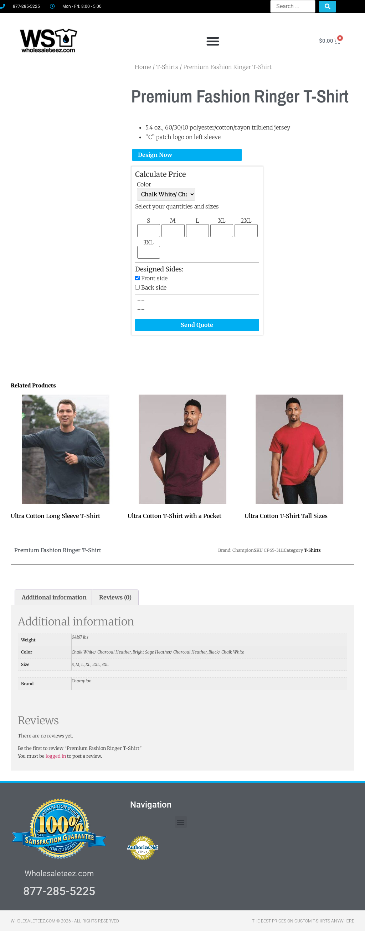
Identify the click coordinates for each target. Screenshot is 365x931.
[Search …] (292, 6)
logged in (56, 755)
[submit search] (327, 6)
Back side (153, 286)
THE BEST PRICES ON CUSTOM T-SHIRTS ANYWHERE (303, 920)
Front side (154, 277)
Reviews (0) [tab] (115, 596)
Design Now (155, 154)
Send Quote (197, 324)
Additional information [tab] (54, 596)
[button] (212, 41)
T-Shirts (312, 549)
